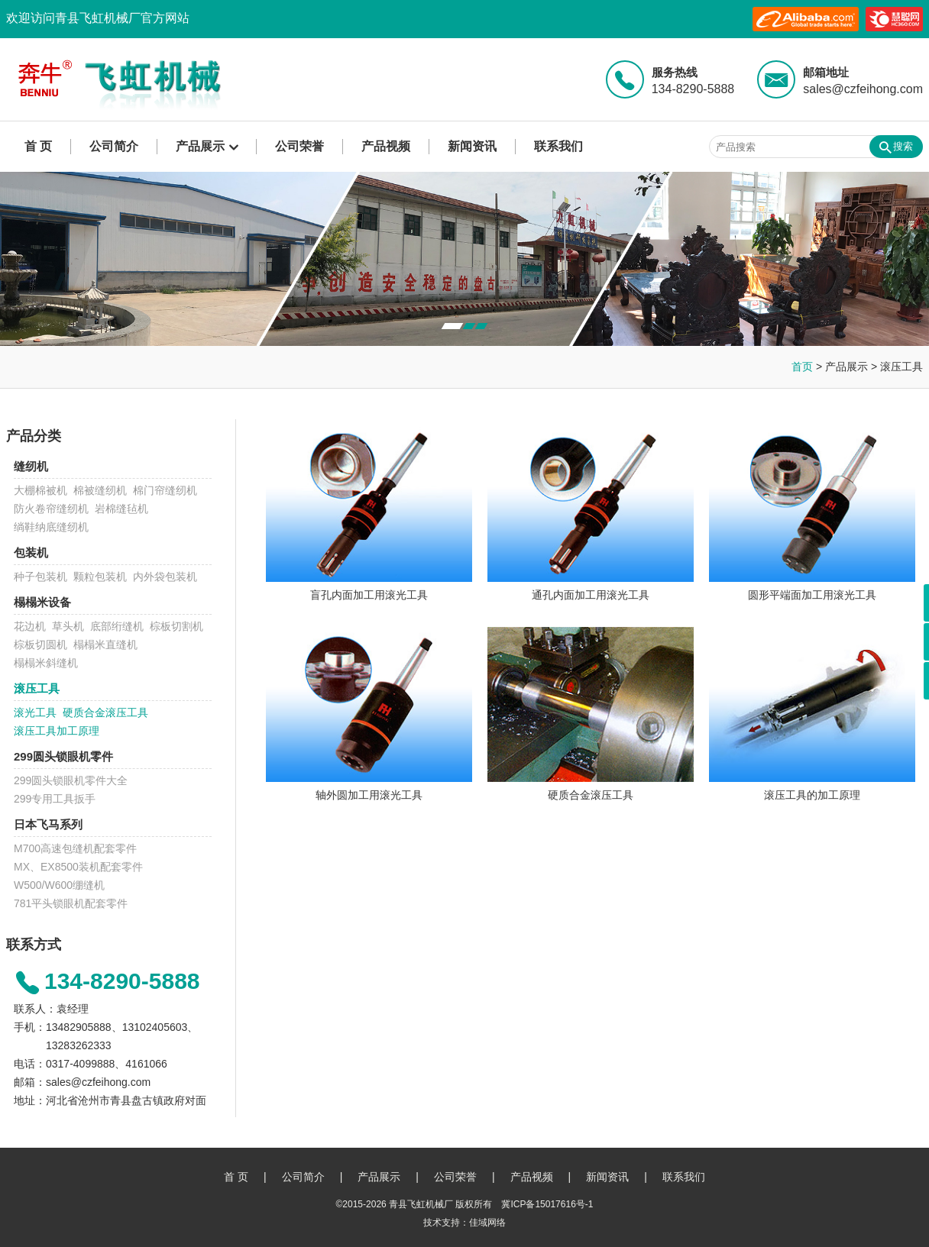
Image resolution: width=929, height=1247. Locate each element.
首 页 (38, 146)
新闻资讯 (472, 146)
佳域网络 (487, 1222)
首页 (802, 366)
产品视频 (385, 146)
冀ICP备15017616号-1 (547, 1204)
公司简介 (113, 146)
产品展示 (200, 146)
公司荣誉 (299, 146)
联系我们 (558, 146)
